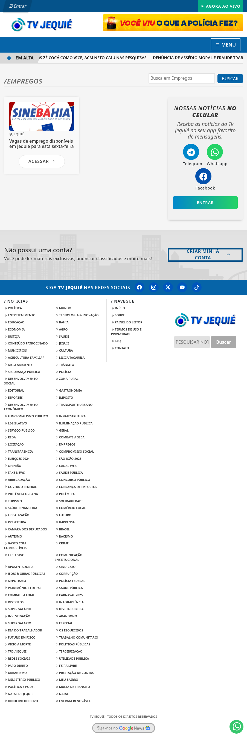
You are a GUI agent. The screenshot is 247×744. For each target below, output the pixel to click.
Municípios (15, 350)
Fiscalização (16, 515)
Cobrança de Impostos (76, 487)
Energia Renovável (73, 701)
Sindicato (65, 567)
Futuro (63, 515)
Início (118, 308)
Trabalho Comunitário (76, 637)
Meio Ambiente (18, 365)
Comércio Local (70, 508)
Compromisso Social (74, 451)
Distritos (14, 602)
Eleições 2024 (17, 458)
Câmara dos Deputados (25, 529)
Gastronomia (68, 390)
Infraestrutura (70, 416)
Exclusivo (14, 555)
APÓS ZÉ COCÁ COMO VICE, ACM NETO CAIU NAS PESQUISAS (91, 57)
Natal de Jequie (18, 694)
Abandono (66, 616)
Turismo (13, 501)
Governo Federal (20, 487)
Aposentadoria (18, 567)
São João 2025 (68, 458)
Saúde (62, 336)
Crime (62, 543)
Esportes (13, 397)
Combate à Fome (19, 595)
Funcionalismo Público (26, 416)
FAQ (116, 341)
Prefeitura (15, 522)
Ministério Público (22, 679)
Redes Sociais (17, 658)
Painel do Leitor (127, 322)
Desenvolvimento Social (21, 381)
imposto (64, 397)
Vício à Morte (17, 644)
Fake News (14, 472)
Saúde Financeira (20, 508)
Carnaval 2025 (69, 595)
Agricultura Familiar (24, 357)
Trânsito (64, 365)
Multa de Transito (72, 687)
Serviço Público (19, 430)
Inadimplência (69, 602)
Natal (62, 694)
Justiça (12, 336)
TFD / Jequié (15, 651)
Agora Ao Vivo (220, 6)
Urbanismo (15, 673)
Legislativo (15, 423)
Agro (61, 329)
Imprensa (65, 522)
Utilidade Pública (72, 658)
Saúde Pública (69, 472)
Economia (14, 329)
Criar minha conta (209, 254)
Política (13, 308)
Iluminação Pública (74, 423)
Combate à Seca (70, 437)
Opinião (12, 466)
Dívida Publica (69, 609)
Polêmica (65, 494)
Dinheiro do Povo (21, 701)
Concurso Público (72, 480)
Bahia (62, 322)
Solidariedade (69, 501)
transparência (18, 451)
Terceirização (69, 651)
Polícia (63, 372)
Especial (64, 623)
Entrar (17, 6)
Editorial (14, 390)
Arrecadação (17, 480)
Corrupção (66, 573)
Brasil (62, 529)
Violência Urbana (21, 494)
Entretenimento (20, 315)
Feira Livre (66, 665)
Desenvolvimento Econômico (21, 407)
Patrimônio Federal (22, 588)
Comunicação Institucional (68, 557)
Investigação (17, 616)
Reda (10, 437)
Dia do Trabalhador (23, 630)
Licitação (14, 444)
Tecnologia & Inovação (77, 315)
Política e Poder (19, 687)
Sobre (118, 315)
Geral (62, 430)
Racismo (64, 536)
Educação (14, 322)
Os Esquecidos (69, 630)
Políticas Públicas (72, 644)
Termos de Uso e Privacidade (126, 331)
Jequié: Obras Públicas (24, 573)
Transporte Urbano (74, 405)
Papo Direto (16, 665)
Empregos (65, 444)
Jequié (62, 343)
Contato (120, 348)
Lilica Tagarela (70, 357)
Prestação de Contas (74, 673)
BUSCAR (230, 79)
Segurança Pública (22, 372)
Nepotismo (15, 581)
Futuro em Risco (20, 637)
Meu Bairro (66, 679)
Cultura (64, 350)
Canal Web (66, 466)
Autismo (13, 536)
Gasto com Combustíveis (15, 545)
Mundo (63, 308)
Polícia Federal (70, 581)
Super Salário (17, 609)
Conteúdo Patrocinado (26, 343)
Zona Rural (67, 379)
